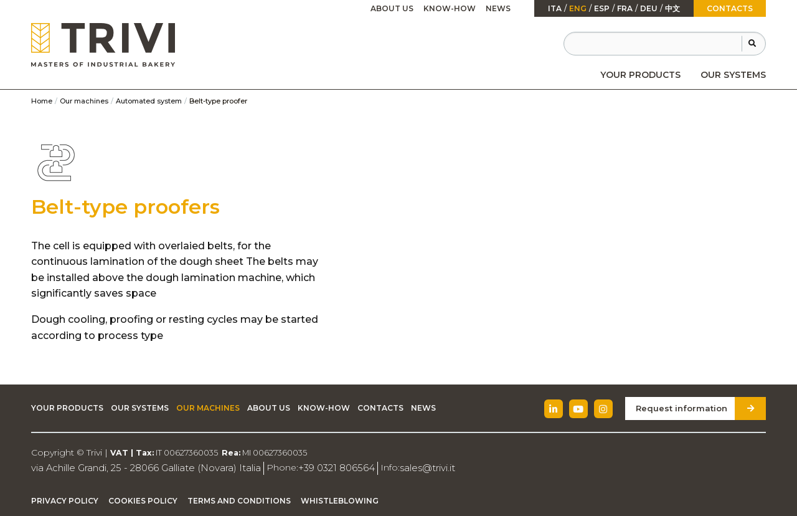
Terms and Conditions (239, 499)
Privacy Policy (64, 499)
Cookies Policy (142, 499)
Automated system (149, 101)
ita (555, 8)
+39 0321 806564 (319, 467)
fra (625, 8)
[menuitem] (640, 74)
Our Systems (733, 74)
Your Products (640, 74)
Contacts (730, 8)
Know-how (449, 8)
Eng (578, 8)
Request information (685, 408)
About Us (391, 8)
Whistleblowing (340, 499)
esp (602, 8)
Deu (649, 8)
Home (41, 101)
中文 (672, 8)
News (498, 8)
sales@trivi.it (406, 467)
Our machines (84, 101)
